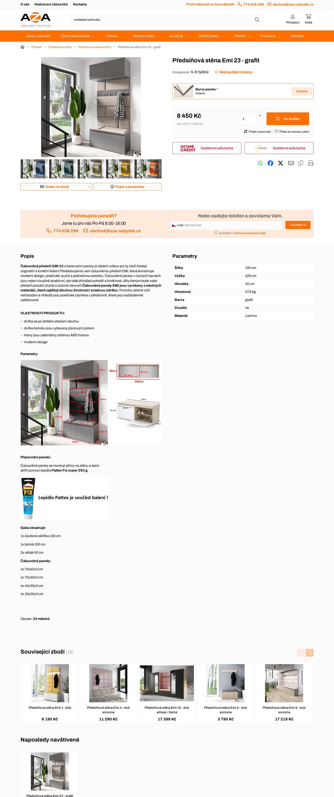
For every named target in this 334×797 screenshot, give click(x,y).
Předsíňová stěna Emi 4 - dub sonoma (108, 710)
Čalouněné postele (75, 36)
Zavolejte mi (298, 224)
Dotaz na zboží (57, 187)
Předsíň (239, 36)
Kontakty (80, 4)
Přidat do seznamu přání (294, 131)
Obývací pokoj (143, 36)
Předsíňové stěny (60, 47)
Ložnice (111, 36)
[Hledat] (257, 19)
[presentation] (157, 169)
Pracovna (268, 36)
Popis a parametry (130, 187)
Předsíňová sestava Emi (95, 47)
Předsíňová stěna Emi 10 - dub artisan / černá (167, 710)
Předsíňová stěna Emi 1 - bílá (50, 707)
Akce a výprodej (38, 36)
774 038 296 (253, 4)
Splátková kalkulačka (217, 148)
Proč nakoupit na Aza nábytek (210, 4)
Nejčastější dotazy (235, 72)
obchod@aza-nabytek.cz (293, 4)
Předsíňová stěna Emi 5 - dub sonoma (225, 710)
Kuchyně (176, 36)
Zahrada (297, 36)
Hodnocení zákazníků (51, 4)
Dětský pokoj (208, 36)
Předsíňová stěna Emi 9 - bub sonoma (284, 710)
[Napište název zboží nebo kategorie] (166, 19)
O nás (24, 4)
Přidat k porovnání (260, 131)
